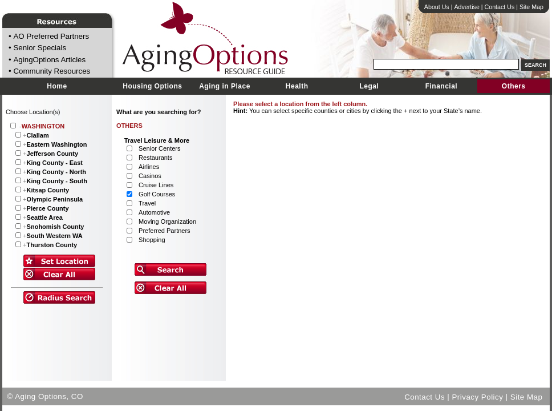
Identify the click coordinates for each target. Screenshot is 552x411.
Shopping (152, 239)
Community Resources (51, 71)
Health (297, 86)
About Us (436, 6)
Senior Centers (159, 148)
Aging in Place (224, 86)
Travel (147, 203)
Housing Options (152, 86)
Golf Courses (157, 194)
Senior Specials (39, 48)
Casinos (150, 175)
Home (57, 86)
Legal (369, 86)
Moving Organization (167, 221)
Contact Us (500, 6)
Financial (441, 86)
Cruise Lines (156, 185)
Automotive (154, 212)
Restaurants (155, 157)
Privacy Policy (477, 396)
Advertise (466, 6)
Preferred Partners (164, 230)
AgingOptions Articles (49, 59)
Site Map (531, 6)
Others (514, 86)
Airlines (149, 166)
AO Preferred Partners (51, 36)
